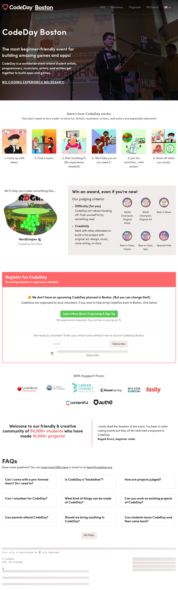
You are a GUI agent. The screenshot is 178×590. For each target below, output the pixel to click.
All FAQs (89, 535)
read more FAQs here (54, 467)
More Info (92, 355)
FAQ (102, 7)
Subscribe (118, 344)
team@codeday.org (99, 467)
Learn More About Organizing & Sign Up (89, 314)
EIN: (5, 562)
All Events (152, 7)
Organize (135, 7)
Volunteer (117, 7)
